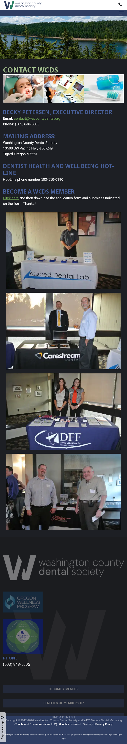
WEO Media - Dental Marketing (103, 720)
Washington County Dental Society (56, 720)
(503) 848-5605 (16, 664)
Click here (11, 198)
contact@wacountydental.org (37, 118)
